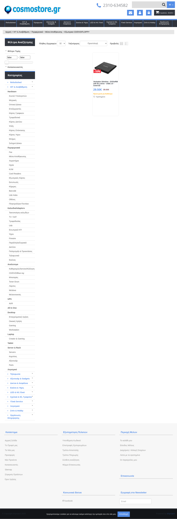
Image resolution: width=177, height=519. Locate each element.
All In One (12, 308)
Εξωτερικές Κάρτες (17, 178)
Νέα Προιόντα (11, 460)
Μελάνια (12, 290)
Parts (11, 365)
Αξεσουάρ (13, 361)
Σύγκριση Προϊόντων (14, 474)
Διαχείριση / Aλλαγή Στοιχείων (133, 450)
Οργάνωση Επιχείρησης (164, 23)
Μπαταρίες (13, 277)
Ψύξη (11, 126)
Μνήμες (12, 139)
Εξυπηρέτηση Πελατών (75, 432)
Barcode (12, 191)
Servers (12, 352)
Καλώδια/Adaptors (16, 208)
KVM (11, 169)
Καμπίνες (13, 356)
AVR (11, 303)
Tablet (10, 343)
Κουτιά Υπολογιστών (18, 96)
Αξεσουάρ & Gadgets (51, 23)
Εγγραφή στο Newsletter (134, 492)
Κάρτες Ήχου (14, 135)
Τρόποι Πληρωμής (70, 455)
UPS (10, 299)
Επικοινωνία (127, 476)
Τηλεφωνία (37, 22)
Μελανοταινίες (15, 294)
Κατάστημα (11, 432)
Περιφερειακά (37, 32)
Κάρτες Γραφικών (16, 113)
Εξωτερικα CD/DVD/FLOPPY (76, 32)
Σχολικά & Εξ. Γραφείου (111, 23)
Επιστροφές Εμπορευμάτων (75, 445)
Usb (10, 225)
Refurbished (11, 22)
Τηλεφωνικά (14, 256)
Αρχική (8, 32)
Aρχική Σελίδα (11, 440)
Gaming (12, 325)
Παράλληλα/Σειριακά (18, 243)
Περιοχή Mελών (129, 432)
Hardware (12, 91)
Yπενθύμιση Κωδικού (72, 440)
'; (61, 43)
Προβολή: (114, 43)
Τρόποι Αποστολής (71, 450)
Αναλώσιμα (13, 264)
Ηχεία (11, 165)
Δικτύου (12, 247)
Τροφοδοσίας (14, 221)
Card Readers (15, 174)
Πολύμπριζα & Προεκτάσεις (20, 251)
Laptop (11, 334)
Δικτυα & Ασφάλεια (67, 23)
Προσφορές (10, 455)
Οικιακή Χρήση (15, 321)
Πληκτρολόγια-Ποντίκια (19, 204)
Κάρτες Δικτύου (15, 122)
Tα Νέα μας (10, 450)
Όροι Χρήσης (10, 479)
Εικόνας (12, 260)
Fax (10, 152)
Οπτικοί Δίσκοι (15, 104)
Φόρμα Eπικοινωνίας (71, 465)
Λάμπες (12, 286)
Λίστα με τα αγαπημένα (130, 455)
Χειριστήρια (14, 161)
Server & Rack (14, 348)
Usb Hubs (13, 195)
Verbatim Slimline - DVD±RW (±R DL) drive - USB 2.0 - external (105, 84)
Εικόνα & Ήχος (82, 22)
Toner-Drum (14, 282)
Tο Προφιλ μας (11, 445)
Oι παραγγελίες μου (128, 460)
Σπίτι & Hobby (149, 22)
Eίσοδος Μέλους (127, 445)
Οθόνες (12, 199)
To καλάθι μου (126, 440)
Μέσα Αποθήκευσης (53, 32)
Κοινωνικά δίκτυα (72, 492)
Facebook (68, 501)
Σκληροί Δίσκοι (15, 143)
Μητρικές (13, 100)
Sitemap (8, 470)
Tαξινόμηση (73, 44)
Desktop (11, 312)
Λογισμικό (138, 22)
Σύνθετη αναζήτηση (71, 460)
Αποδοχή (123, 514)
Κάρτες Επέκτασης (17, 130)
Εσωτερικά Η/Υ (15, 230)
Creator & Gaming (17, 339)
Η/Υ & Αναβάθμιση (24, 23)
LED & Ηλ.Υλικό (96, 22)
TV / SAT (13, 217)
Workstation (14, 330)
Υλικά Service (126, 22)
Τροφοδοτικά (14, 117)
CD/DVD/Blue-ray (16, 273)
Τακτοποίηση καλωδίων (19, 213)
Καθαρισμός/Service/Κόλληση (22, 269)
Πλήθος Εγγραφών (48, 44)
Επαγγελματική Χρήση (18, 317)
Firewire (12, 238)
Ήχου (11, 234)
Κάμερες (12, 186)
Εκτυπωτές (13, 182)
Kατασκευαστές (11, 465)
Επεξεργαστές (15, 109)
